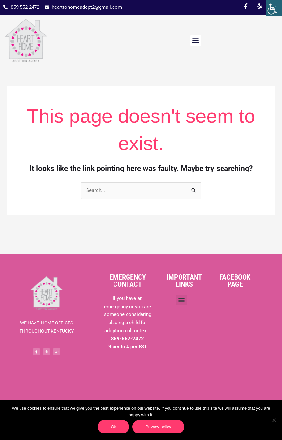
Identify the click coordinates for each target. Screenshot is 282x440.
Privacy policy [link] (158, 426)
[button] (195, 40)
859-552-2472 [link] (127, 339)
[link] (274, 8)
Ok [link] (113, 426)
